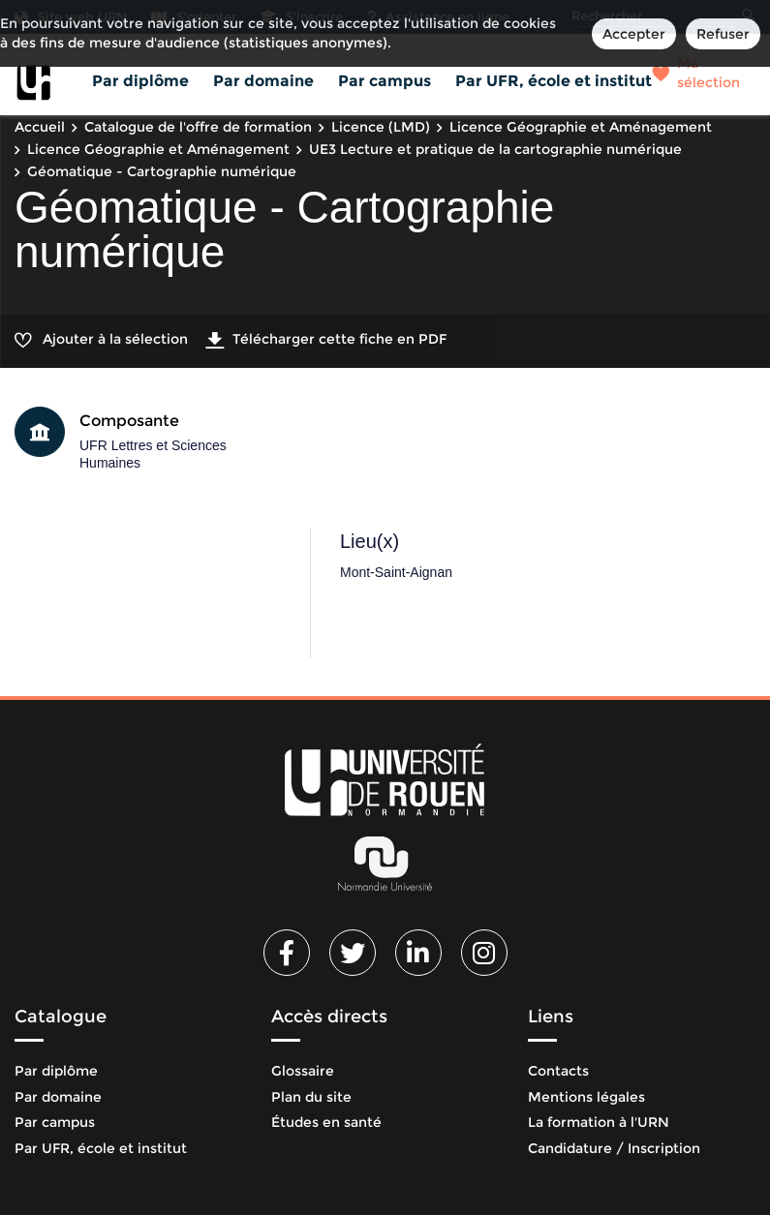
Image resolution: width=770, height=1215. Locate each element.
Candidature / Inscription (614, 1148)
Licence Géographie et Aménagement (580, 127)
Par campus (384, 81)
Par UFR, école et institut (553, 81)
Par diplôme (140, 81)
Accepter (633, 34)
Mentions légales (586, 1097)
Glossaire (302, 1070)
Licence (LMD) (380, 127)
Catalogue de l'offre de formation (198, 127)
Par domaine (263, 81)
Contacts (558, 1070)
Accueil (40, 127)
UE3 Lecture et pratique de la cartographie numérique (495, 149)
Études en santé (326, 1122)
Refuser (723, 34)
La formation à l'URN (598, 1122)
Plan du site (311, 1097)
